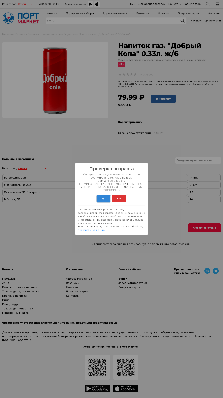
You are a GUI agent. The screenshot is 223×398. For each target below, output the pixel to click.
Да (103, 198)
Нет (118, 198)
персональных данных (91, 230)
